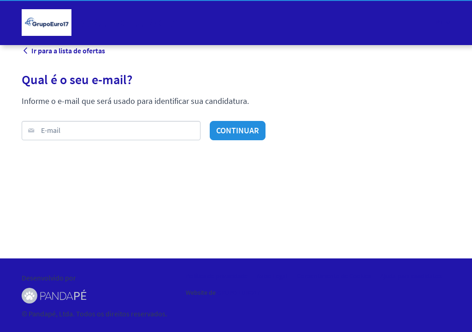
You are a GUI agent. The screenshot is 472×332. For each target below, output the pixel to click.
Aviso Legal (272, 276)
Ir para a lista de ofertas (63, 50)
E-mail (50, 130)
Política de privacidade (217, 276)
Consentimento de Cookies (334, 276)
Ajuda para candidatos (411, 276)
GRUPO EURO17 (238, 292)
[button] (443, 22)
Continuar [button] (237, 130)
